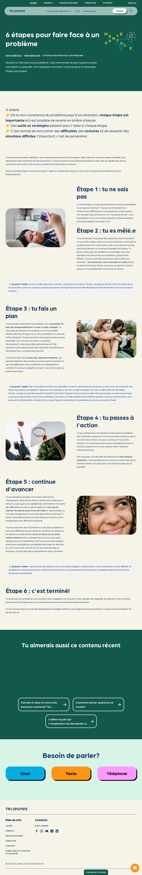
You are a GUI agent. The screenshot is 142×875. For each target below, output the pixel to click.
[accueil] (20, 809)
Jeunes (33, 3)
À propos (107, 3)
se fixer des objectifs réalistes (41, 357)
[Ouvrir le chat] (135, 868)
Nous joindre (41, 826)
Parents (48, 3)
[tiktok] (52, 831)
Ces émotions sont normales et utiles (107, 262)
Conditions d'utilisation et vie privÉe (18, 852)
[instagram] (41, 831)
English (132, 3)
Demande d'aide (32, 55)
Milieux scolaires (69, 3)
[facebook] (36, 831)
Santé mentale (13, 55)
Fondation (90, 3)
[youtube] (47, 831)
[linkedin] (57, 831)
